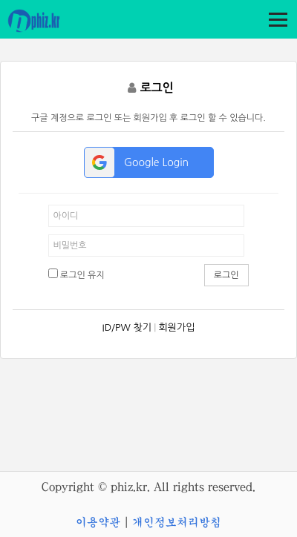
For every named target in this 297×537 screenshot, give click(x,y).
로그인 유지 (76, 274)
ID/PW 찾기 (126, 327)
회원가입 (177, 327)
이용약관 (98, 522)
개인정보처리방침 (176, 522)
